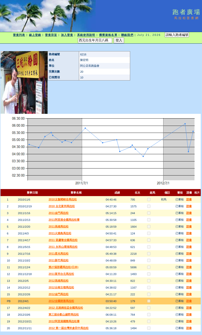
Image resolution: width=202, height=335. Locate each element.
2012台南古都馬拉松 (61, 287)
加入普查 (67, 34)
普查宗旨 (51, 34)
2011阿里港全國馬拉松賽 (64, 219)
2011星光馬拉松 (58, 253)
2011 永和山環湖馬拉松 (63, 246)
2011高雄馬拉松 (58, 226)
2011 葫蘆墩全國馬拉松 (63, 239)
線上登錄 (35, 34)
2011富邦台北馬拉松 (61, 273)
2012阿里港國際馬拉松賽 (64, 321)
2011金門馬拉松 (58, 212)
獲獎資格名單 (108, 34)
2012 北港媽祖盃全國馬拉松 (66, 307)
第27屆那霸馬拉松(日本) (63, 267)
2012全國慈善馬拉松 (61, 300)
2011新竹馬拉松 (58, 260)
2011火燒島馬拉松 (60, 233)
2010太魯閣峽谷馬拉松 (63, 199)
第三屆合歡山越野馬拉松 (64, 314)
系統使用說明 (86, 34)
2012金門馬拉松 (58, 294)
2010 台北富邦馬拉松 (62, 206)
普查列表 (19, 34)
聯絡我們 (127, 34)
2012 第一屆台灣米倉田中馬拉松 (69, 327)
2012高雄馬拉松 (58, 280)
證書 (189, 199)
